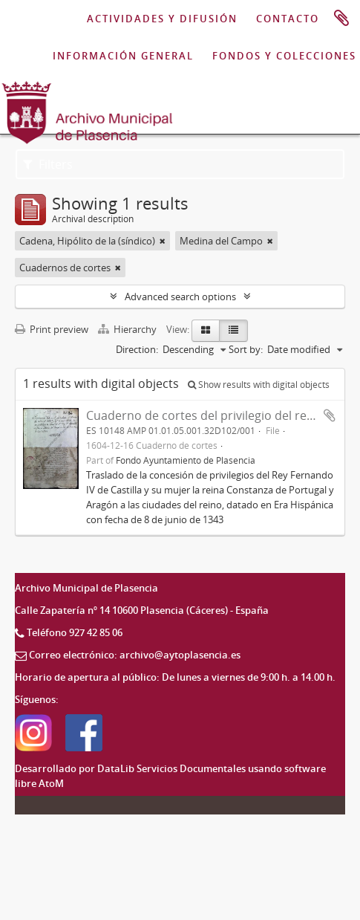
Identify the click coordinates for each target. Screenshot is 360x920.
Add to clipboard (329, 415)
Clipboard (341, 18)
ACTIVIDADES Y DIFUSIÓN (162, 18)
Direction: (137, 349)
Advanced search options (180, 296)
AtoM (51, 783)
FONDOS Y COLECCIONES (284, 55)
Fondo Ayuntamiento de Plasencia (185, 460)
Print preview (51, 329)
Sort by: (246, 349)
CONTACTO (287, 18)
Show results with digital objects (259, 384)
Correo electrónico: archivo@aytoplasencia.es (134, 654)
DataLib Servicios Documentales (171, 768)
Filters (48, 164)
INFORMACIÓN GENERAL (123, 55)
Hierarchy (128, 329)
